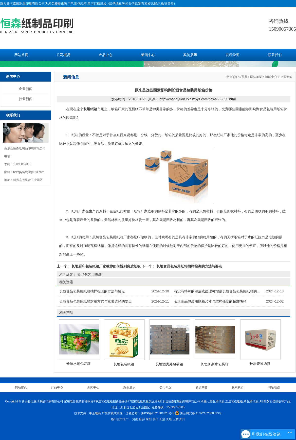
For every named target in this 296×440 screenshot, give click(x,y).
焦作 (155, 419)
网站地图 (274, 387)
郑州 (182, 419)
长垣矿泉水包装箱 (214, 364)
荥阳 (149, 419)
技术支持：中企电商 (87, 413)
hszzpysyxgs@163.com (28, 172)
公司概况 (63, 55)
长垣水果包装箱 (78, 364)
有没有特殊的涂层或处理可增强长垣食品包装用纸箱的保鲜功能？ (224, 291)
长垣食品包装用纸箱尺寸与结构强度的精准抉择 (210, 301)
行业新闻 (26, 99)
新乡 (142, 419)
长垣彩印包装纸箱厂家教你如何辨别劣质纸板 (106, 266)
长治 (162, 419)
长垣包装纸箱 (123, 364)
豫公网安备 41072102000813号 (198, 413)
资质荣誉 (232, 55)
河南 (135, 419)
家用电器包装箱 (75, 3)
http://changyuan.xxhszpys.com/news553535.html (198, 99)
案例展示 (190, 55)
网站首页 (21, 55)
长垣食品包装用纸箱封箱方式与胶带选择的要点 (95, 301)
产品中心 (105, 55)
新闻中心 (148, 55)
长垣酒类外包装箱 (169, 364)
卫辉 (176, 419)
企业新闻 (26, 89)
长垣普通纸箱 (260, 364)
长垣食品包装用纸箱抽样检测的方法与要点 (188, 266)
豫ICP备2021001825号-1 (157, 413)
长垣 (169, 419)
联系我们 (275, 55)
